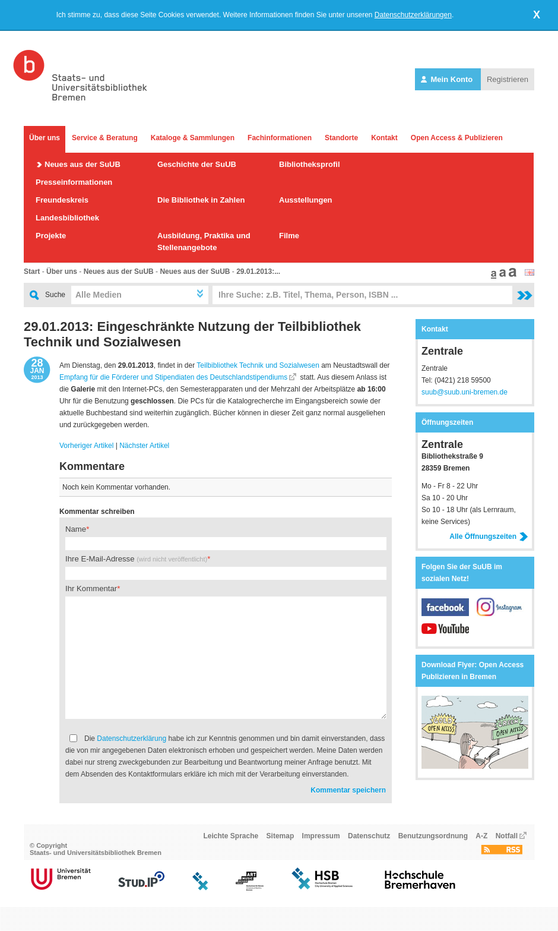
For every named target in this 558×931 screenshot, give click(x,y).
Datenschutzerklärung (131, 738)
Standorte (341, 138)
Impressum (321, 836)
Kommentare (92, 466)
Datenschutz (369, 836)
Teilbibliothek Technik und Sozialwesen (257, 365)
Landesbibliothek (67, 217)
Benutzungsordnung (433, 836)
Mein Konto (448, 79)
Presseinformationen (74, 182)
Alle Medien (98, 294)
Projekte (51, 235)
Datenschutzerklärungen (413, 15)
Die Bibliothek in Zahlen (201, 199)
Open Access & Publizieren (457, 138)
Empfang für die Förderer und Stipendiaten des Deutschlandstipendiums (173, 377)
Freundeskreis (62, 199)
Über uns (44, 138)
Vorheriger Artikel (86, 445)
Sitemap (280, 836)
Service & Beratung (105, 138)
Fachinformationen (280, 138)
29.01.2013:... (258, 271)
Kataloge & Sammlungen (192, 138)
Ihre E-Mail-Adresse (136, 558)
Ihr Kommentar (91, 588)
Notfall (507, 836)
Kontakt (384, 138)
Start (32, 271)
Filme (289, 235)
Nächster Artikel (144, 445)
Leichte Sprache (231, 836)
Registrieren (507, 79)
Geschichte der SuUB (196, 164)
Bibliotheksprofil (309, 164)
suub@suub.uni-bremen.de (464, 392)
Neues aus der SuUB (83, 164)
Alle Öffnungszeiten (488, 536)
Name (75, 529)
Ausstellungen (305, 199)
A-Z (481, 836)
